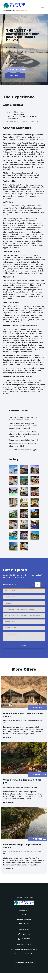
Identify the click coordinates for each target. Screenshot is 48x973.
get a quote (15, 75)
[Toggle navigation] (42, 7)
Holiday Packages (24, 919)
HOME (24, 914)
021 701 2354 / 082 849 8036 (24, 953)
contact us (24, 923)
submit (24, 645)
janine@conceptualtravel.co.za (24, 949)
